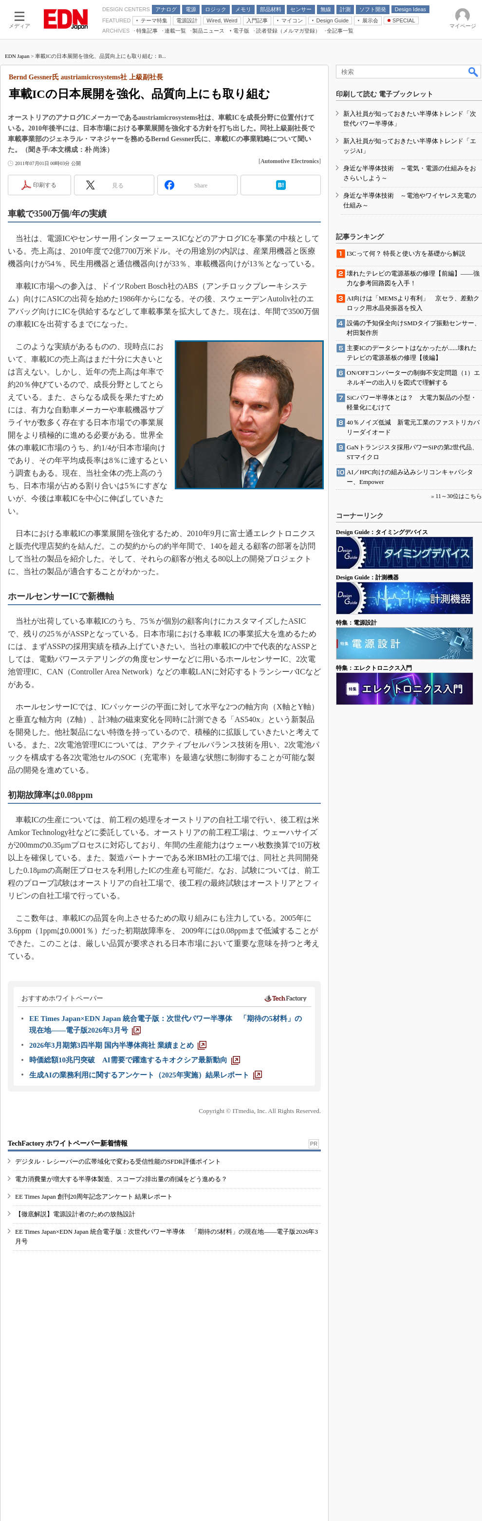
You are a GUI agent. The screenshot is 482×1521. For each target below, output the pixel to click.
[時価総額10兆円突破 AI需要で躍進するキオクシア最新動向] (134, 1060)
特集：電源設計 (356, 622)
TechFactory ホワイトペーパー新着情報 (68, 1143)
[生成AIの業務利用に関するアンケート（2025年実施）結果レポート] (145, 1075)
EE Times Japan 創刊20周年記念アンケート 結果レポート (94, 1196)
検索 (473, 71)
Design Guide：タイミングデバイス (382, 532)
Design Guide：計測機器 (367, 577)
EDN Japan (17, 56)
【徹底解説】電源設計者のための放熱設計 (75, 1214)
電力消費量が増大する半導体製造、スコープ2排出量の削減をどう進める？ (121, 1179)
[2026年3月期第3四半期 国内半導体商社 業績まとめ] (117, 1045)
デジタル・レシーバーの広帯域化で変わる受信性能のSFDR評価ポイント (118, 1161)
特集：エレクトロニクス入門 (374, 668)
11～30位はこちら (458, 496)
